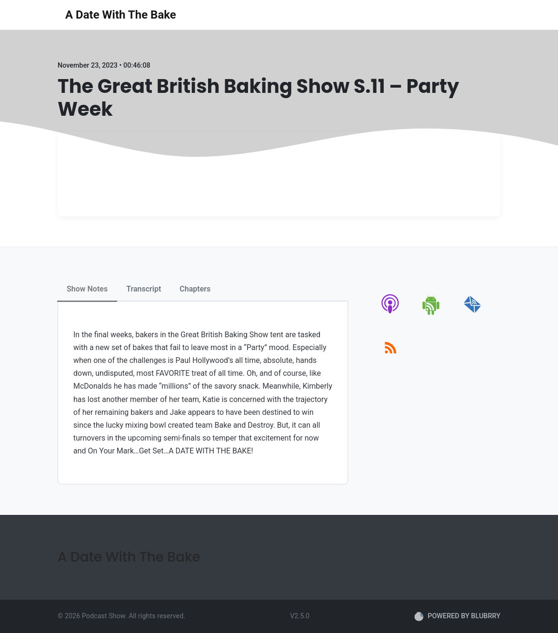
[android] (431, 313)
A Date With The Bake (120, 14)
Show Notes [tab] (87, 288)
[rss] (391, 358)
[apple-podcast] (391, 313)
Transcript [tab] (143, 288)
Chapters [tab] (194, 288)
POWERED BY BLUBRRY (457, 616)
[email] (472, 313)
